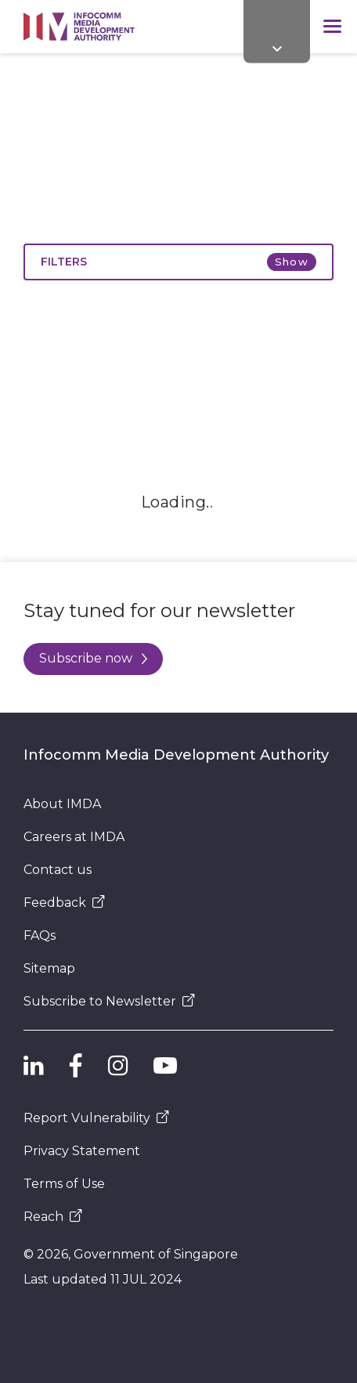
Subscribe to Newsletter (109, 1001)
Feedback (64, 902)
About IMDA (62, 803)
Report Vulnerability (96, 1117)
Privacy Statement (81, 1150)
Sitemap (49, 968)
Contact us (57, 869)
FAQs (39, 935)
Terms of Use (64, 1183)
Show (291, 261)
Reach (52, 1216)
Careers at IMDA (73, 836)
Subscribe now (93, 658)
